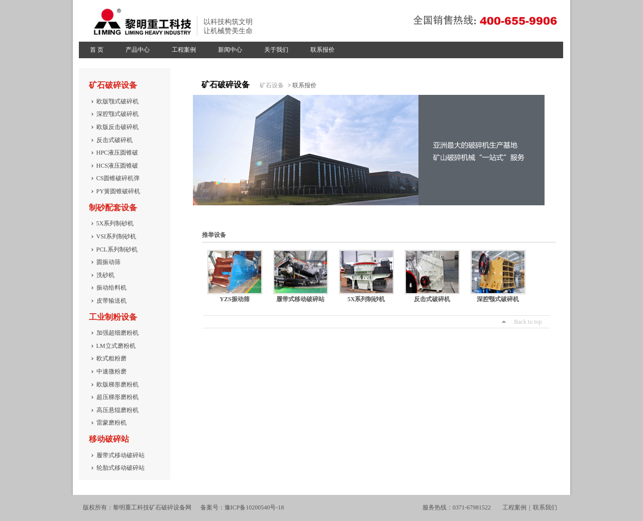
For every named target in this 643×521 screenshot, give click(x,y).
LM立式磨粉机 (116, 345)
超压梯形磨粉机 (117, 397)
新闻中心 (230, 49)
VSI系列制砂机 (116, 236)
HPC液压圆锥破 (117, 152)
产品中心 (138, 49)
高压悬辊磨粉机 (117, 410)
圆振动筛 (108, 262)
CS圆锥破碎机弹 (118, 178)
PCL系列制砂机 (117, 249)
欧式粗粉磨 (111, 358)
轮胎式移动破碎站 (120, 467)
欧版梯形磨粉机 (117, 384)
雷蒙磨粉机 (111, 422)
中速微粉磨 (111, 371)
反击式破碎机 (114, 140)
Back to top (528, 321)
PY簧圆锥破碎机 (118, 191)
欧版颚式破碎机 (117, 101)
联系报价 (322, 49)
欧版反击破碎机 (117, 127)
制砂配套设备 (113, 207)
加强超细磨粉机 (117, 332)
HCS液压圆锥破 (117, 165)
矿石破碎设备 (113, 85)
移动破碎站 (109, 439)
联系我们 (545, 507)
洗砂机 (105, 275)
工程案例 (184, 49)
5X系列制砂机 (115, 223)
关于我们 (276, 49)
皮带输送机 (111, 300)
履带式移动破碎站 (120, 455)
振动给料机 (111, 287)
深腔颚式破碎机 (117, 113)
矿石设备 (272, 85)
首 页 (96, 49)
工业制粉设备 (113, 317)
